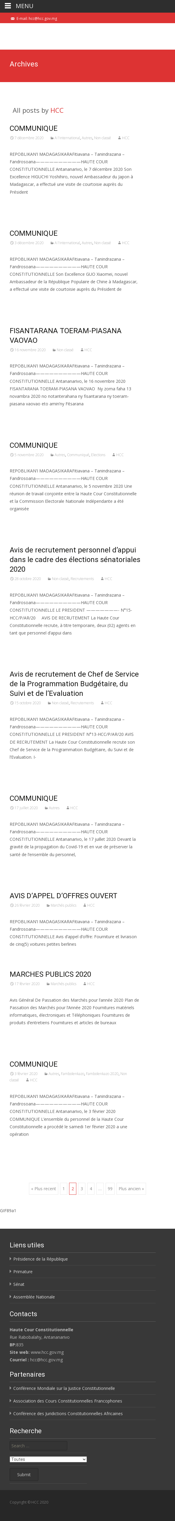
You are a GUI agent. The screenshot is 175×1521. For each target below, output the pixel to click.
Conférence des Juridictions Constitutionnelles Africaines (68, 1413)
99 (110, 1188)
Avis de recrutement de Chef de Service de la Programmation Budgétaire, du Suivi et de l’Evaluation (74, 684)
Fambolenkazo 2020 (102, 1073)
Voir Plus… (21, 203)
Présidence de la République (40, 1259)
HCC (57, 110)
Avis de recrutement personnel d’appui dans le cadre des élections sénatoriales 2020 (75, 559)
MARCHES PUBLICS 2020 (50, 974)
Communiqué (78, 454)
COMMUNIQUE (34, 128)
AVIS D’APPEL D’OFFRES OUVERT (63, 896)
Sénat (18, 1284)
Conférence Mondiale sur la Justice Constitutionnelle (64, 1388)
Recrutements (82, 578)
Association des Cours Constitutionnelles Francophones (67, 1401)
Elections (98, 454)
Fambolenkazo (72, 1073)
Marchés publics (63, 905)
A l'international (67, 137)
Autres (87, 137)
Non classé (102, 137)
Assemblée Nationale (34, 1297)
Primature (23, 1271)
